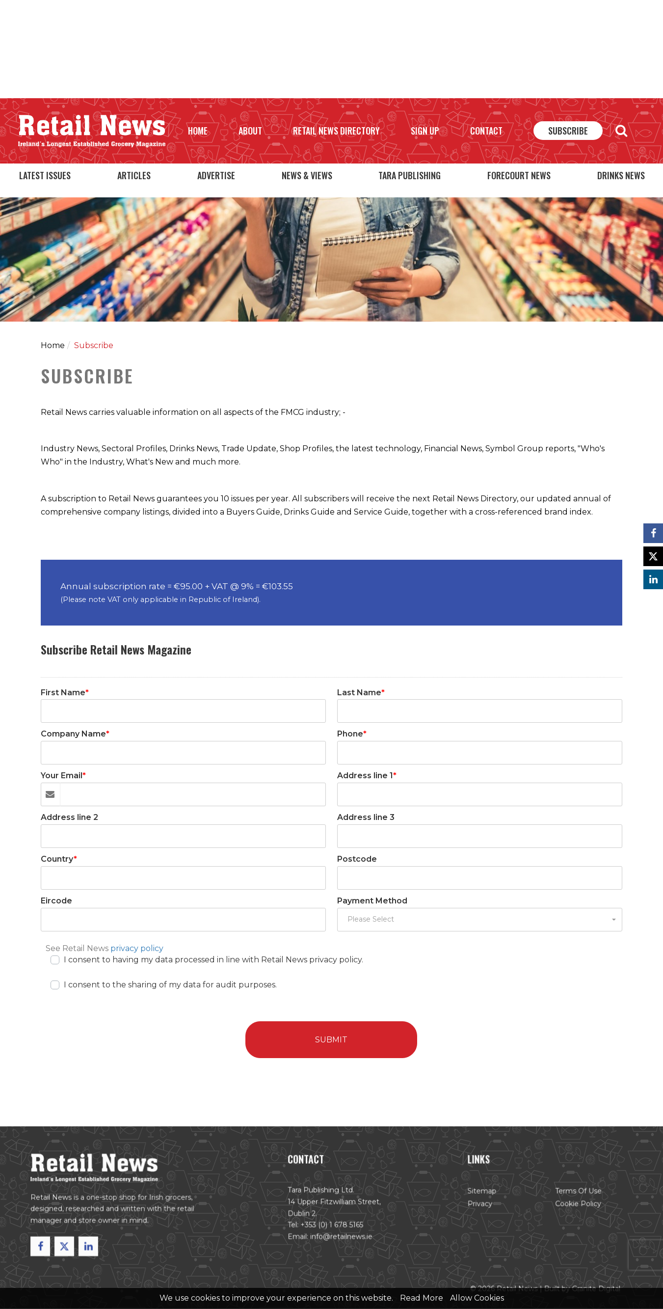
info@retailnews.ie (341, 1240)
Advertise (216, 175)
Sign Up (425, 130)
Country (59, 859)
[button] (479, 919)
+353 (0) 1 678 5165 (331, 1229)
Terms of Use (569, 1196)
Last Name (361, 692)
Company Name (75, 734)
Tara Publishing (409, 175)
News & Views (307, 175)
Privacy (474, 1208)
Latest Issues (45, 175)
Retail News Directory (336, 130)
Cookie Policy (569, 1208)
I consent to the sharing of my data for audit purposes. (170, 984)
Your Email (63, 776)
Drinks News (621, 175)
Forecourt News (519, 175)
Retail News (91, 131)
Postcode (357, 859)
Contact (486, 130)
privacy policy (136, 948)
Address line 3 (366, 817)
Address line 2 (69, 817)
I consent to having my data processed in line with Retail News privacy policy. (213, 959)
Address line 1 (367, 776)
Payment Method (372, 900)
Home (198, 130)
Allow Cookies (477, 1298)
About (250, 130)
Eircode (56, 900)
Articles (134, 175)
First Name (65, 692)
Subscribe (568, 130)
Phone (352, 734)
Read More (421, 1298)
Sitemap (476, 1196)
